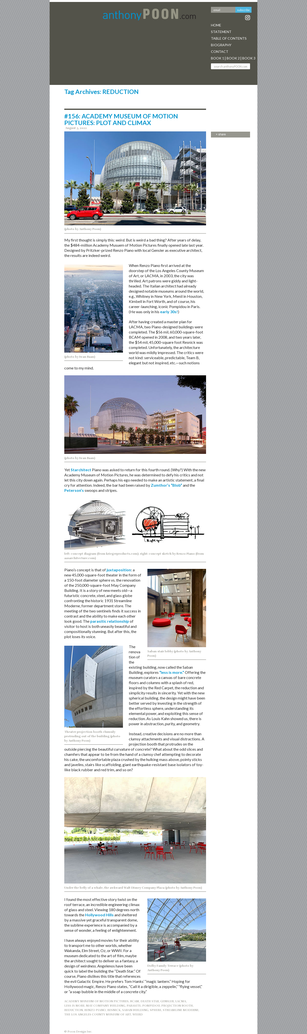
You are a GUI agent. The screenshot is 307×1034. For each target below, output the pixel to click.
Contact (219, 51)
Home (216, 25)
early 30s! (169, 311)
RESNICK (114, 1010)
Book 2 (233, 58)
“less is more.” (171, 672)
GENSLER (167, 1001)
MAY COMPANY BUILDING (105, 1005)
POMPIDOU (151, 1005)
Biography (221, 45)
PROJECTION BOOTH (177, 1005)
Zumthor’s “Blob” (166, 485)
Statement (221, 32)
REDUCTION (73, 1010)
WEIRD (137, 1014)
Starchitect (81, 469)
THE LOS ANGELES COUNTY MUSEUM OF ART (97, 1014)
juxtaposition (119, 569)
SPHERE (155, 1010)
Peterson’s (74, 490)
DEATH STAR (150, 1001)
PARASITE (134, 1005)
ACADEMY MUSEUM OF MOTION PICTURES (96, 1001)
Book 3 (248, 58)
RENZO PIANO (95, 1010)
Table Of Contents (229, 38)
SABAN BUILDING (135, 1010)
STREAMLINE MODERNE (180, 1010)
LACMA (180, 1001)
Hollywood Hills (99, 914)
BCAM (134, 1001)
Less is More (74, 1005)
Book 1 (217, 58)
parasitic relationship (109, 621)
